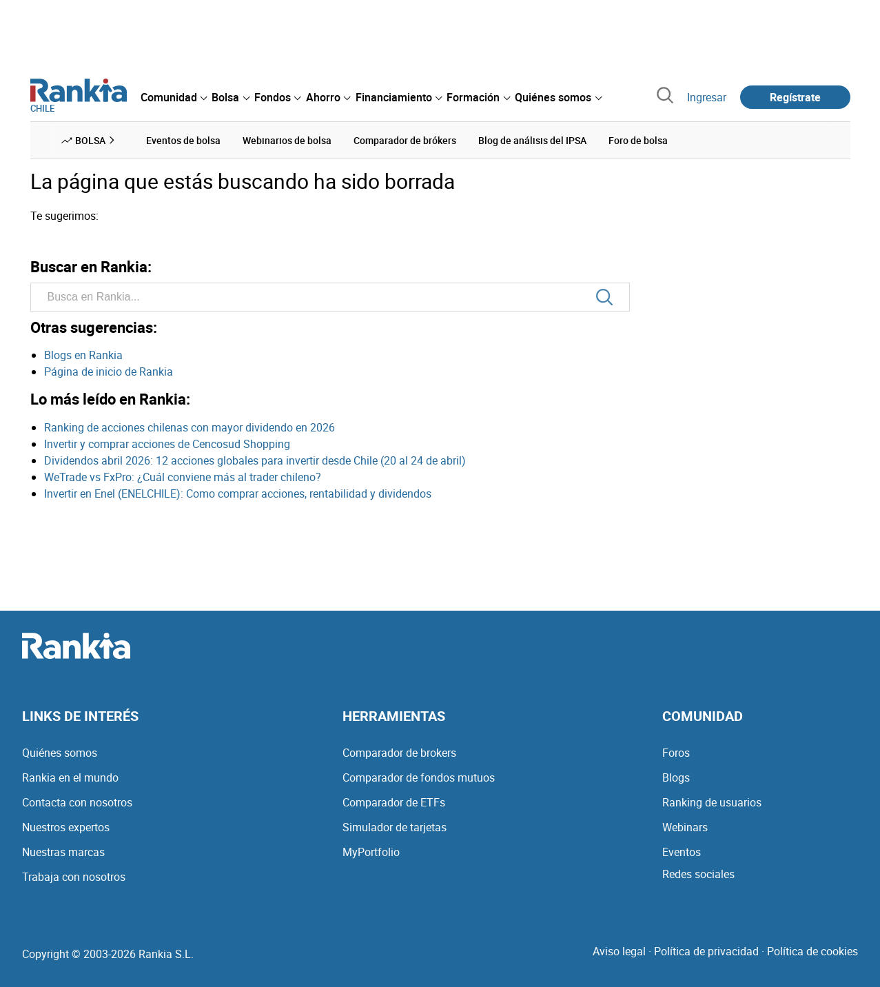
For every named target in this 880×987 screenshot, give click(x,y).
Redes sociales (698, 874)
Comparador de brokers (399, 752)
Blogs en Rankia (83, 355)
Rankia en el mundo (70, 777)
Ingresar (706, 97)
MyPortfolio (371, 851)
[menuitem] (173, 97)
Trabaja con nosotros (73, 876)
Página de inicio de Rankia (108, 371)
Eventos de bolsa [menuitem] (183, 140)
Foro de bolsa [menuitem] (638, 140)
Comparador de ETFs (393, 802)
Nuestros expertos (66, 827)
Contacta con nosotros (77, 802)
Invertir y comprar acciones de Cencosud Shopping (167, 443)
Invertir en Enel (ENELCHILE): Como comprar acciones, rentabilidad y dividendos (237, 493)
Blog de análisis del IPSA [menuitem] (532, 140)
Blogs (676, 777)
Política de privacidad (706, 951)
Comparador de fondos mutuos (418, 777)
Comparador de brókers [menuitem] (405, 140)
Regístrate (795, 97)
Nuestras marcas (63, 851)
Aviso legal (619, 951)
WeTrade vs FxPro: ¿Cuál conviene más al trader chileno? (182, 477)
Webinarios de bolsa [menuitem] (287, 140)
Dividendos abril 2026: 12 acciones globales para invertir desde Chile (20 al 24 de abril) (255, 460)
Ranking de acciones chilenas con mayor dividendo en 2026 (189, 427)
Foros (676, 752)
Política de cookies (812, 951)
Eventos (681, 851)
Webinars (685, 827)
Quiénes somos (59, 752)
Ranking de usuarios (711, 802)
